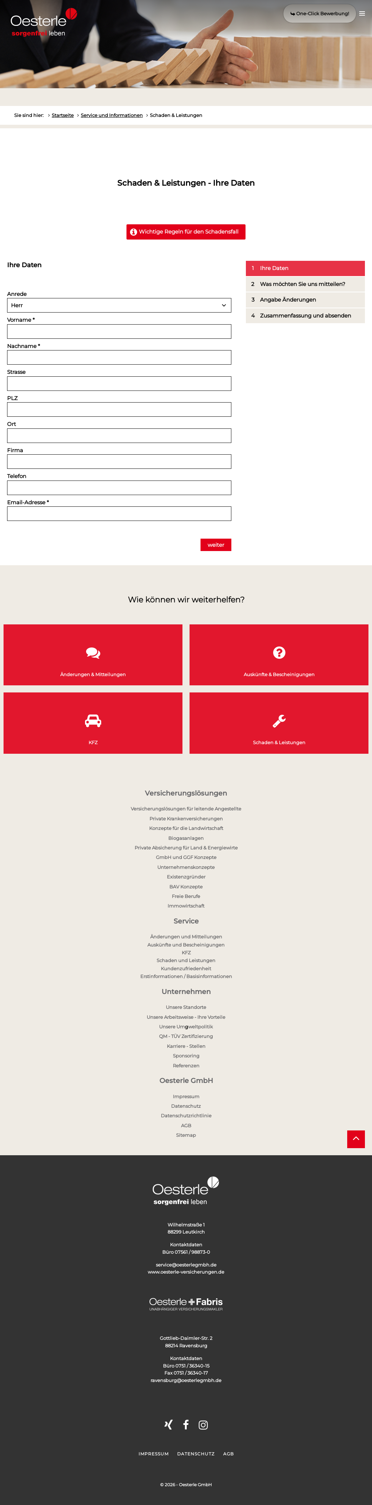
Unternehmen (186, 992)
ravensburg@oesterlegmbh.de (186, 1380)
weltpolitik (200, 1026)
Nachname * (23, 346)
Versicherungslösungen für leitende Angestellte (186, 809)
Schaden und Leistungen (186, 960)
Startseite (63, 115)
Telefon (16, 476)
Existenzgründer (186, 877)
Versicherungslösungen (186, 793)
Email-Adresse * (28, 502)
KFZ (186, 952)
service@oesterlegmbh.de (186, 1265)
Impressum (186, 1096)
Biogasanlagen (186, 838)
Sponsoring (186, 1055)
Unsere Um (172, 1026)
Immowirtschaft (186, 906)
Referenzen (186, 1065)
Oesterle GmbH (186, 1081)
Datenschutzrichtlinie (186, 1115)
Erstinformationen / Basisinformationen (186, 976)
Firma (15, 450)
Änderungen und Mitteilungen (186, 936)
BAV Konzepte (186, 886)
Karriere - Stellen (186, 1046)
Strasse (16, 372)
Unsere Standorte (186, 1007)
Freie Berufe (186, 896)
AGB (186, 1125)
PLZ (12, 398)
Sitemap (186, 1135)
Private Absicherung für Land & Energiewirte (186, 847)
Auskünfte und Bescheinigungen (186, 945)
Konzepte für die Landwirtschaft (186, 828)
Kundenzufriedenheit (186, 968)
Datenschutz (186, 1106)
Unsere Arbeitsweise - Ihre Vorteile (186, 1017)
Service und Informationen (112, 115)
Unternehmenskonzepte (186, 867)
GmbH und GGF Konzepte (186, 857)
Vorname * (21, 319)
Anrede (17, 294)
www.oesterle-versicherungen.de (186, 1272)
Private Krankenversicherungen (186, 818)
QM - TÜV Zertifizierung (186, 1036)
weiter (216, 544)
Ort (11, 424)
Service (186, 921)
